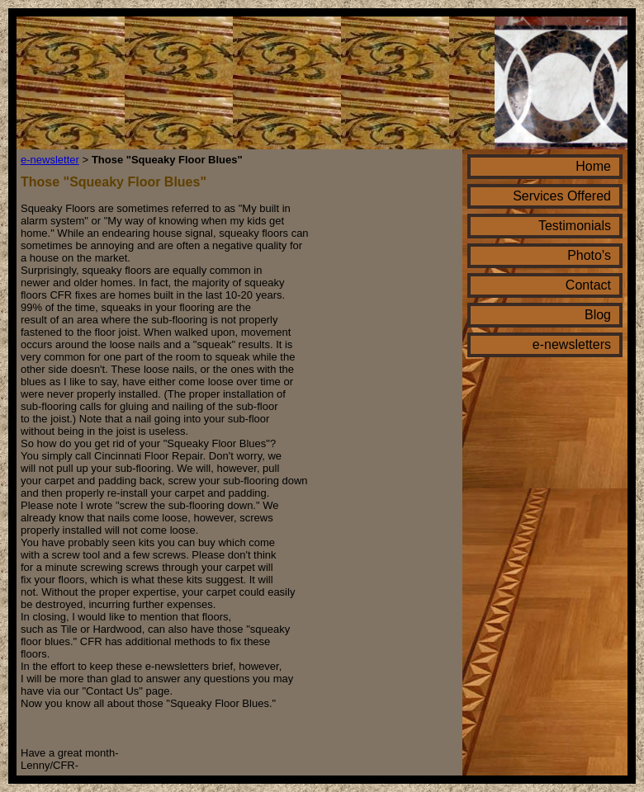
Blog (598, 315)
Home (593, 166)
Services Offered (562, 196)
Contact (588, 285)
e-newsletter (50, 159)
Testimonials (574, 226)
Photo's (589, 255)
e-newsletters (572, 344)
